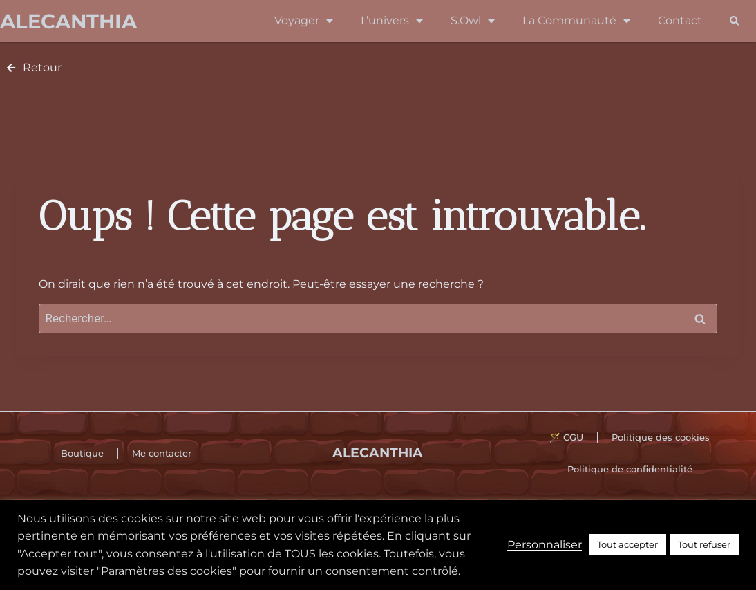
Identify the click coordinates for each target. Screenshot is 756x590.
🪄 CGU (566, 437)
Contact (680, 20)
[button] (734, 21)
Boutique (82, 453)
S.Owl (473, 20)
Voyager (303, 20)
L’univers (392, 20)
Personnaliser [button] (544, 544)
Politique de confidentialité (629, 468)
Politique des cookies (661, 437)
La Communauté (576, 20)
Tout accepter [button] (627, 544)
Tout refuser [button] (704, 544)
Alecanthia (68, 21)
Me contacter (161, 453)
